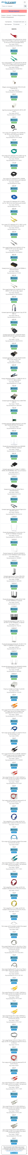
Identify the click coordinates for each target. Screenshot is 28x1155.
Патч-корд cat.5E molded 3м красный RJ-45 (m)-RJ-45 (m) (14, 1063)
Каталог (9, 15)
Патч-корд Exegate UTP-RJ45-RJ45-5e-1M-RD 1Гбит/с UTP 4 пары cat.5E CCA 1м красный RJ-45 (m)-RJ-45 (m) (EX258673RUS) (14, 41)
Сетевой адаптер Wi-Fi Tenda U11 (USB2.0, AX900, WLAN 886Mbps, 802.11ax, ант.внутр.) (14, 470)
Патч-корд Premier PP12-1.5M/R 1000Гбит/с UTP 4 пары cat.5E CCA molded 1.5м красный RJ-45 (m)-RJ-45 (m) (14, 1084)
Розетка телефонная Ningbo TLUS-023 (14, 689)
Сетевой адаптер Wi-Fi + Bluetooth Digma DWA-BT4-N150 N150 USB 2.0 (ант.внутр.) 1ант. (14, 336)
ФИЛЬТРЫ (14, 29)
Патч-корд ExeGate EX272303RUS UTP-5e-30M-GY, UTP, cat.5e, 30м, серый (14, 290)
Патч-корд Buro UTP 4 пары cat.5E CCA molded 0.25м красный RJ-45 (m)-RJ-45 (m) (14, 888)
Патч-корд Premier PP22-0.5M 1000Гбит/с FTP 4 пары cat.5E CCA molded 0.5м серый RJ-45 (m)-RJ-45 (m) (14, 1131)
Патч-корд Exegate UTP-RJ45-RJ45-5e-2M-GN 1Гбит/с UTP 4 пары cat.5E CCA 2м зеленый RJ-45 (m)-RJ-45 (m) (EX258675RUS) (14, 64)
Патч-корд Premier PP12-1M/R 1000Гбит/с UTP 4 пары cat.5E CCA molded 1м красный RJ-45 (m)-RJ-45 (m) (14, 779)
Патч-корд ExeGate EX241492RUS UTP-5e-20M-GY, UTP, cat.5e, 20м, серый (14, 248)
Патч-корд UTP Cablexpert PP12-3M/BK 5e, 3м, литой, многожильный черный (14, 133)
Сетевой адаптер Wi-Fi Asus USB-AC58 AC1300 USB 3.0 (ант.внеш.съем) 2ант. (14, 577)
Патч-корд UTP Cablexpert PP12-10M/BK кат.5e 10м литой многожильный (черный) (14, 179)
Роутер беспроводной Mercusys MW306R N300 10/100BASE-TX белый (14, 447)
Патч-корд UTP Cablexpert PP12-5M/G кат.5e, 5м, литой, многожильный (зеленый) (14, 156)
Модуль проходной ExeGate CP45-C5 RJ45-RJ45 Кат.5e (14, 87)
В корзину (14, 50)
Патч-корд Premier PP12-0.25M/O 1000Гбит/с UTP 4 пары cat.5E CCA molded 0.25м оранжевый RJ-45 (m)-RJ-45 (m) (14, 711)
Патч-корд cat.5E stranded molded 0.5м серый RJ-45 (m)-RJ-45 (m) (14, 927)
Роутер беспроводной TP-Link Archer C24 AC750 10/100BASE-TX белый (14, 533)
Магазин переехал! (14, 11)
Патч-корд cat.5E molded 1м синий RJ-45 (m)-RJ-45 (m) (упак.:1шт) (14, 733)
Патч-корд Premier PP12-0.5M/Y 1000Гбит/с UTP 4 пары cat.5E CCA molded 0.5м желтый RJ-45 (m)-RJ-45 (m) (14, 994)
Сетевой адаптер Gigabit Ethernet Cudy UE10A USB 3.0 (14, 313)
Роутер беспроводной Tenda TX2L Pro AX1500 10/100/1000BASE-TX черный (14, 621)
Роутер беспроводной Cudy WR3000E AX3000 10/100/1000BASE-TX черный (14, 667)
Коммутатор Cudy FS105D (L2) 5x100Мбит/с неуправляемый (14, 269)
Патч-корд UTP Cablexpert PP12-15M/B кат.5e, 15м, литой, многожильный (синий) (14, 202)
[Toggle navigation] (25, 2)
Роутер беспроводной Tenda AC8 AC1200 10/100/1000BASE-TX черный (14, 599)
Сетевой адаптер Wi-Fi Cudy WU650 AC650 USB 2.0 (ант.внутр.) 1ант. (14, 358)
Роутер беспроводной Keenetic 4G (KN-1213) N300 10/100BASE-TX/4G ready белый (14, 644)
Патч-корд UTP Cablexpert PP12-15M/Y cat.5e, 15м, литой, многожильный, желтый (14, 225)
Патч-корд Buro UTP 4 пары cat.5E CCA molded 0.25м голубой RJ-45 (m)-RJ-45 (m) (14, 822)
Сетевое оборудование (18, 15)
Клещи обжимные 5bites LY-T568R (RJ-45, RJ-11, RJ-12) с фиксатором (14, 379)
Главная (3, 15)
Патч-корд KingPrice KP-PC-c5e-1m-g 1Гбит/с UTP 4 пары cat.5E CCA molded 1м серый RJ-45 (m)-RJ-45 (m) (14, 970)
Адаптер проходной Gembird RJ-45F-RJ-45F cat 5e (14, 110)
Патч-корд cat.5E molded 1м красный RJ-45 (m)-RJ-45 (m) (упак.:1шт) (14, 801)
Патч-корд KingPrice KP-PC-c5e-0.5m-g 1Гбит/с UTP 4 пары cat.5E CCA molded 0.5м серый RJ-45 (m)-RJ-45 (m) (14, 948)
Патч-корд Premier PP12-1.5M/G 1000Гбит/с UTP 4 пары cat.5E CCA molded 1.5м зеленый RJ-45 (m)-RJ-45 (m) (14, 864)
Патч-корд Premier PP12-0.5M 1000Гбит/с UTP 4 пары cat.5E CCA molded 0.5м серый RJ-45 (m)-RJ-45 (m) (14, 1108)
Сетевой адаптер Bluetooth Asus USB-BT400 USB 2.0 (14, 401)
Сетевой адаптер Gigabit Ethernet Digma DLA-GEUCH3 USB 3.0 (14, 510)
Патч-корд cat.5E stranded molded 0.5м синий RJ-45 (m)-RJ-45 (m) (14, 842)
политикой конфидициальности (14, 1151)
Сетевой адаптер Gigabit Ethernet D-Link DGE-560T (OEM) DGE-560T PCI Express (14, 424)
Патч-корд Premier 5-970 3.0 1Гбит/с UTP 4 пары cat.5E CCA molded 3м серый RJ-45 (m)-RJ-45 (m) (14, 1041)
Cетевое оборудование (7, 17)
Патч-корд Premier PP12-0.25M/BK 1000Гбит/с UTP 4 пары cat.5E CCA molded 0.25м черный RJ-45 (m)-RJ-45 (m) (14, 755)
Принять (14, 1152)
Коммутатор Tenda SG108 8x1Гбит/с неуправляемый (14, 490)
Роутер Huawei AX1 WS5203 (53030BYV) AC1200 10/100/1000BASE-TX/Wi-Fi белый (14, 554)
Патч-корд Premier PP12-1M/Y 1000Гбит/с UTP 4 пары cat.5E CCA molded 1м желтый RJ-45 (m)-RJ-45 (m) (14, 1017)
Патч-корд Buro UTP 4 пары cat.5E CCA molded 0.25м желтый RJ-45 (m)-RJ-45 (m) (14, 908)
